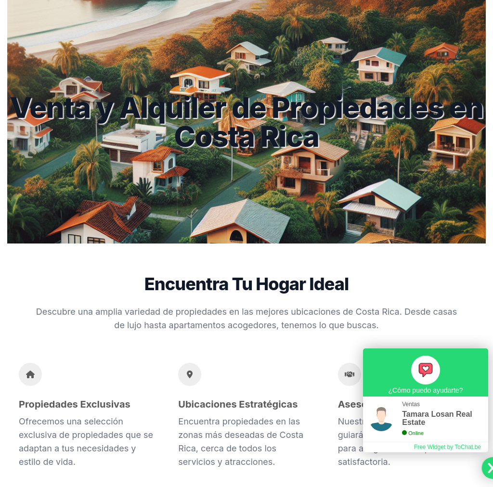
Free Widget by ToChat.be (447, 447)
